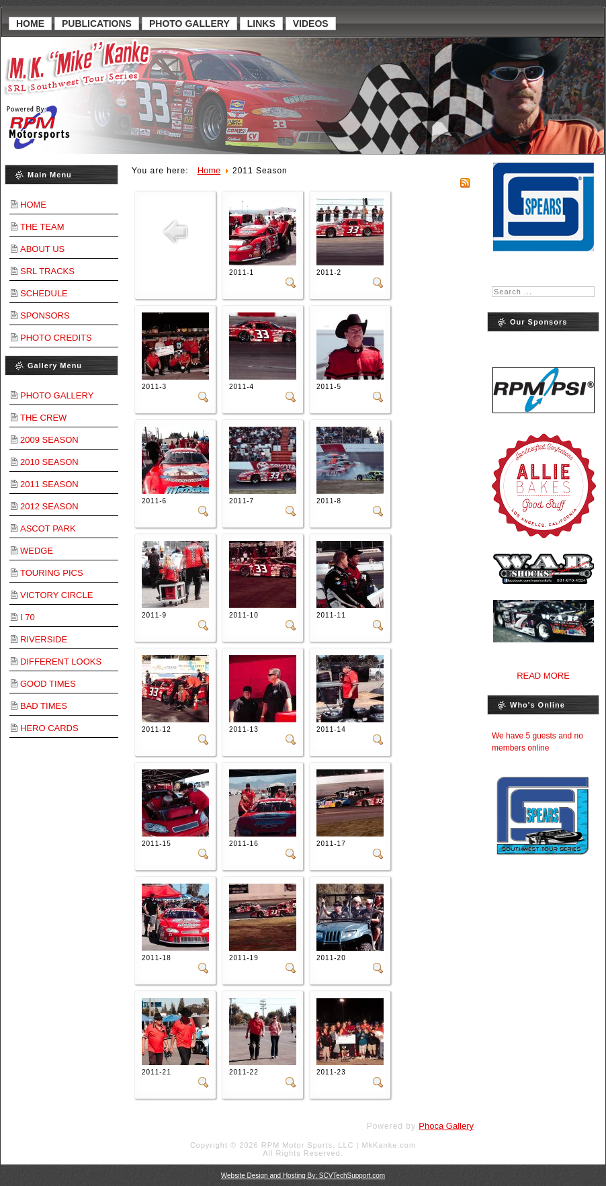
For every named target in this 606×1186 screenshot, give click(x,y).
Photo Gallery (189, 23)
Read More (543, 676)
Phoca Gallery (446, 1126)
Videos (311, 23)
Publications (97, 23)
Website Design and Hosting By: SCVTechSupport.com (303, 1175)
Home (30, 23)
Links (261, 23)
